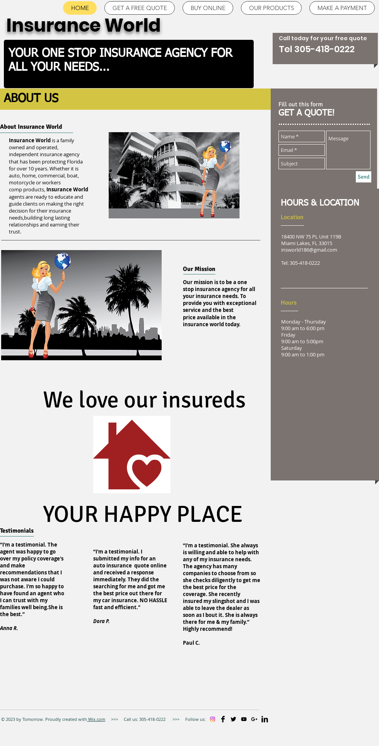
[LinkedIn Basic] (264, 719)
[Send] (363, 176)
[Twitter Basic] (233, 719)
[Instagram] (212, 719)
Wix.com (96, 719)
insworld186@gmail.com (309, 250)
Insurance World (85, 25)
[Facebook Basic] (223, 719)
